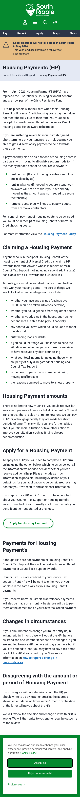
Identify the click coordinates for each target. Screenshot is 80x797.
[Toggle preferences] (16, 784)
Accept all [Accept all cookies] (40, 763)
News (73, 33)
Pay (5, 33)
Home (6, 75)
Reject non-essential (40, 773)
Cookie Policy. (28, 753)
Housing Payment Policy (59, 234)
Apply (39, 33)
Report (21, 33)
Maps (56, 33)
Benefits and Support (23, 75)
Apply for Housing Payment (28, 523)
